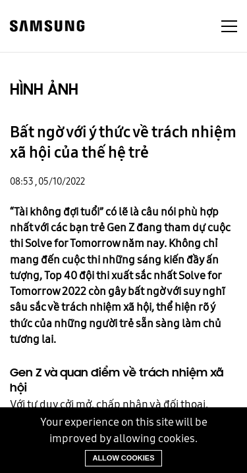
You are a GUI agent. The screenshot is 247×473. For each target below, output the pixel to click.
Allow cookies (123, 458)
